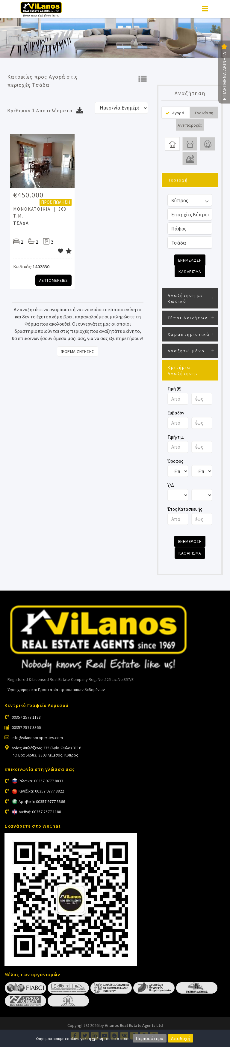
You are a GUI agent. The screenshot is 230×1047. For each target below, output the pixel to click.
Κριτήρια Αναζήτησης (183, 370)
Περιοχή (178, 180)
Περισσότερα (150, 1038)
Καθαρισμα (189, 271)
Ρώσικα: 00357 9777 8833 (41, 781)
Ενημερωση (190, 260)
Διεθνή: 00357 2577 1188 (40, 811)
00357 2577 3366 (26, 727)
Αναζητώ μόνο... (189, 351)
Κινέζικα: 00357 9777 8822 (41, 791)
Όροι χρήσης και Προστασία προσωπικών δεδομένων (56, 689)
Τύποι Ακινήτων (188, 317)
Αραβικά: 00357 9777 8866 (42, 801)
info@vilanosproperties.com (37, 737)
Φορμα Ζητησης (77, 351)
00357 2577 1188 (26, 717)
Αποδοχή (180, 1038)
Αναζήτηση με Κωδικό (185, 298)
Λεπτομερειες (53, 280)
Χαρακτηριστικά (189, 334)
